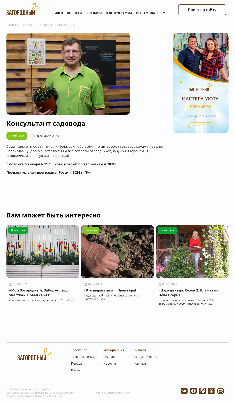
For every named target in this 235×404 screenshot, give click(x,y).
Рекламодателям (150, 13)
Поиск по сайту (202, 9)
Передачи (93, 13)
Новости (74, 13)
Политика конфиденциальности (112, 392)
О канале (109, 357)
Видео (57, 13)
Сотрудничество (145, 357)
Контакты (140, 363)
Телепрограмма (118, 13)
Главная (13, 24)
